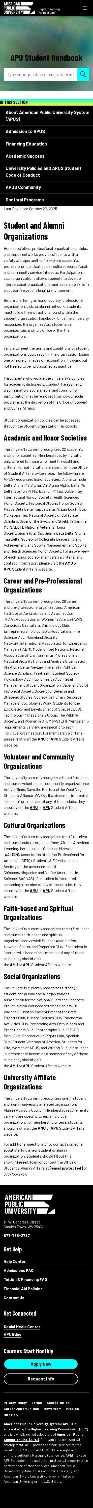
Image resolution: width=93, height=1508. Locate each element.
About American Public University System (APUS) (47, 116)
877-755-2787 (17, 1235)
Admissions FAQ (18, 1270)
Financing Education (26, 144)
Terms (36, 1402)
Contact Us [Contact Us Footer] (14, 1297)
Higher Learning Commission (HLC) (59, 1429)
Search (83, 74)
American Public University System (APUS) (38, 1424)
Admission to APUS (25, 131)
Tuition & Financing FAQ (25, 1279)
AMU (69, 563)
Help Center (15, 1261)
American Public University (30, 1204)
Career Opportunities (21, 1408)
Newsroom (53, 1408)
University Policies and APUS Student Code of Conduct (43, 171)
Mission (72, 1408)
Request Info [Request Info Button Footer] (41, 1378)
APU (7, 569)
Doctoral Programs (25, 199)
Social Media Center (22, 1326)
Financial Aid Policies (23, 1288)
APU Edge (13, 1334)
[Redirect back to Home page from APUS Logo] (32, 8)
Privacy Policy (15, 1402)
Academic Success (25, 156)
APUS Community (23, 187)
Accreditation (58, 1402)
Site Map (11, 1415)
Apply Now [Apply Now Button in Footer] (41, 1364)
